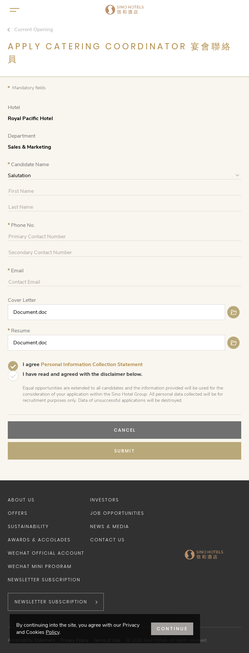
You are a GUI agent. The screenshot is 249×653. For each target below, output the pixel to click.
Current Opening (33, 29)
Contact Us (107, 539)
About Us (21, 500)
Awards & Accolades (39, 539)
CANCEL (125, 430)
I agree (83, 364)
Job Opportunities (117, 513)
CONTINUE (172, 628)
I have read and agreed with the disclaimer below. (82, 374)
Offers (18, 513)
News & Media (109, 526)
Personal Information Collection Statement (92, 364)
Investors (104, 500)
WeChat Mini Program (40, 566)
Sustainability (28, 526)
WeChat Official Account (46, 553)
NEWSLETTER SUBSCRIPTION (51, 601)
